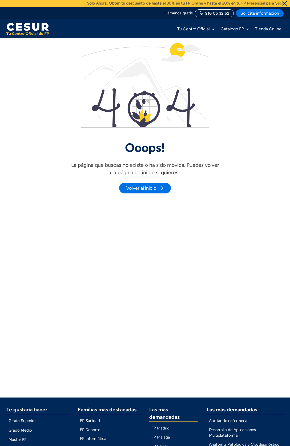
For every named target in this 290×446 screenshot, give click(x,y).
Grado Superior (22, 424)
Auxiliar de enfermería (228, 424)
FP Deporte (90, 433)
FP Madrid (160, 432)
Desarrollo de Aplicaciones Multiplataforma (232, 436)
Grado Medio (20, 434)
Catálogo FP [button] (232, 28)
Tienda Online (268, 28)
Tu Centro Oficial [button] (193, 28)
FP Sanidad (90, 424)
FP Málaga (160, 441)
